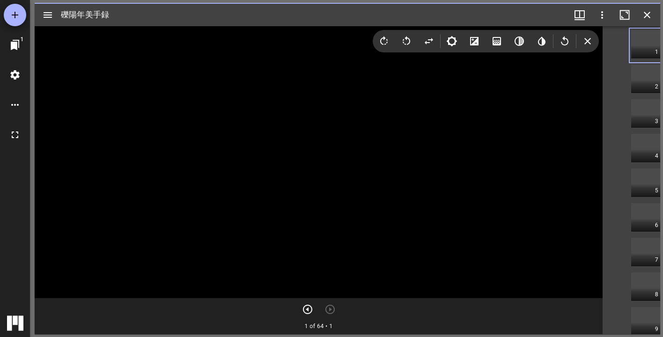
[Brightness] (452, 41)
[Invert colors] (541, 41)
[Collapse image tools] (587, 41)
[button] (645, 45)
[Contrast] (474, 41)
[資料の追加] (15, 15)
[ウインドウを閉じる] (647, 15)
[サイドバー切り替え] (48, 15)
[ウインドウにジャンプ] (15, 45)
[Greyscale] (519, 41)
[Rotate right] (384, 41)
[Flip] (429, 41)
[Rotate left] (406, 41)
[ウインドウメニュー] (579, 15)
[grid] (631, 180)
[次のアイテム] (307, 309)
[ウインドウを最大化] (624, 15)
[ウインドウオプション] (602, 15)
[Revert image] (564, 41)
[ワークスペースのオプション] (15, 105)
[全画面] (15, 135)
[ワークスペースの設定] (15, 75)
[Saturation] (497, 41)
